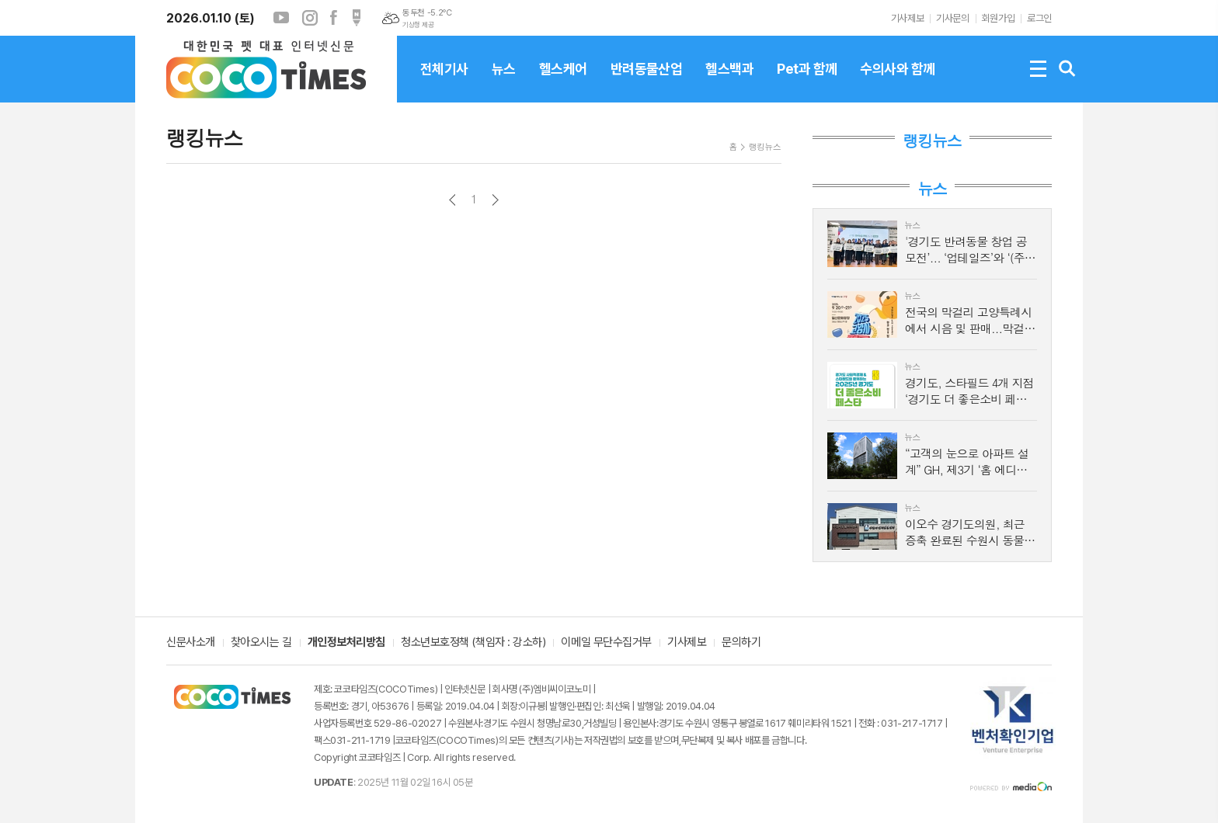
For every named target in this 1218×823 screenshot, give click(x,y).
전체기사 (444, 81)
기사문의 (952, 18)
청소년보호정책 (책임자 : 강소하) (473, 643)
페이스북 (333, 18)
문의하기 (741, 643)
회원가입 (998, 18)
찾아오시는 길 (261, 643)
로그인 (1039, 18)
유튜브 (281, 18)
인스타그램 (310, 18)
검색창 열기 (1067, 69)
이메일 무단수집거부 (606, 643)
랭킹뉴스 (765, 146)
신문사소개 (190, 643)
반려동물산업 (647, 81)
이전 (452, 200)
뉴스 (504, 81)
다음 (495, 200)
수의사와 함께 (897, 81)
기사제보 (907, 18)
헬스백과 (729, 81)
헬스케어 (563, 81)
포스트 (356, 18)
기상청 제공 (417, 25)
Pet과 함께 (807, 81)
